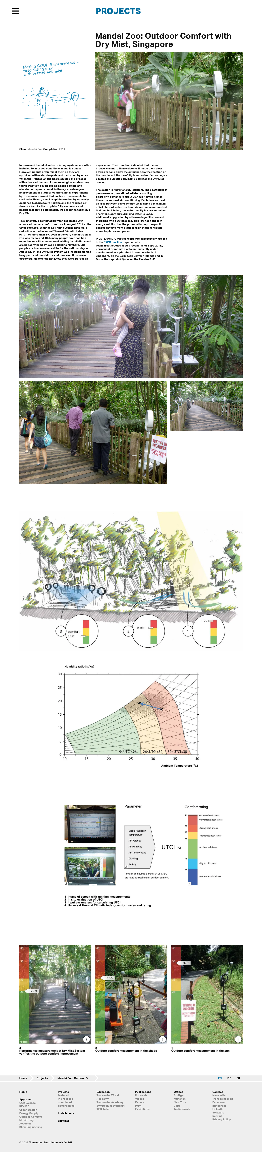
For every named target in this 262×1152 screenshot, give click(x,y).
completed (65, 1102)
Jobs (177, 1105)
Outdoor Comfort (30, 1116)
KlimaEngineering (30, 1127)
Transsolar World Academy (108, 1097)
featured (63, 1095)
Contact (217, 1092)
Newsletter (219, 1095)
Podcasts (141, 1095)
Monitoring (26, 1120)
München (179, 1098)
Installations (66, 1113)
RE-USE (24, 1106)
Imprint (217, 1116)
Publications (143, 1092)
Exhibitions (142, 1109)
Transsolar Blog (222, 1098)
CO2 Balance (27, 1103)
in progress (65, 1098)
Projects (118, 11)
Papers (139, 1102)
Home (23, 1078)
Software (218, 1112)
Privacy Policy (221, 1119)
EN (220, 1078)
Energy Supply (28, 1113)
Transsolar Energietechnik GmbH (50, 1142)
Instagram (219, 1105)
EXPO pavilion (113, 242)
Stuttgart (180, 1095)
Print (138, 1105)
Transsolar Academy (110, 1102)
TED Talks (103, 1109)
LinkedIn (217, 1109)
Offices (178, 1092)
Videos (139, 1098)
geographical (66, 1105)
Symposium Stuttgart (110, 1105)
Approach (25, 1099)
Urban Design (28, 1109)
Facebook (218, 1102)
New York (180, 1102)
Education (103, 1092)
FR (238, 1078)
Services (63, 1120)
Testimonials (182, 1109)
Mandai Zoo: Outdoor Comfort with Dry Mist (78, 1078)
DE (229, 1078)
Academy (25, 1123)
